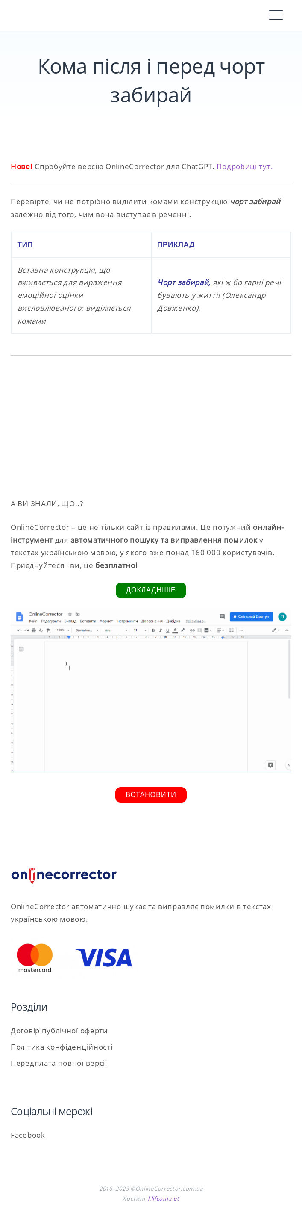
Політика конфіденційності (62, 1047)
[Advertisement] (151, 426)
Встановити (151, 795)
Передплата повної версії (59, 1063)
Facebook (28, 1135)
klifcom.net (163, 1198)
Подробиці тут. (245, 166)
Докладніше (151, 590)
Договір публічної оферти (59, 1030)
